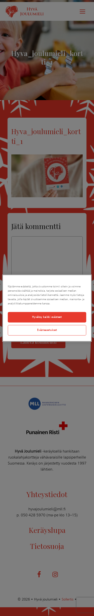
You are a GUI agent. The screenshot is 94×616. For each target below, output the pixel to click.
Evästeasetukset (47, 330)
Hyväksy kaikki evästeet (47, 317)
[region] (46, 308)
